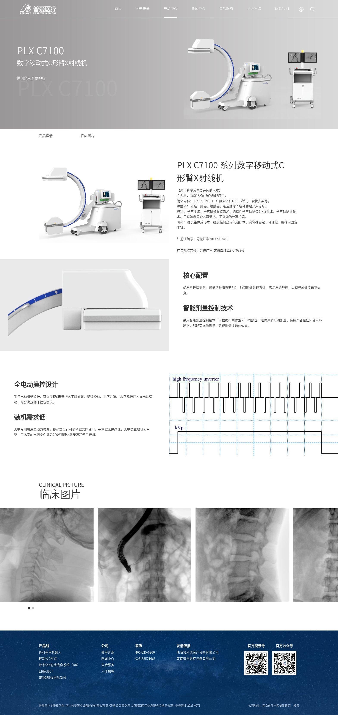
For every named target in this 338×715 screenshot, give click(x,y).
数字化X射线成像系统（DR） (59, 664)
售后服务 (226, 8)
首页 (118, 8)
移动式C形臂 (48, 658)
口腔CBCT (46, 671)
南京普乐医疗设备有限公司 (196, 658)
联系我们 (282, 8)
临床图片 (87, 136)
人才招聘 (254, 8)
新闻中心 (198, 8)
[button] (29, 608)
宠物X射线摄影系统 (52, 677)
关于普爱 (142, 8)
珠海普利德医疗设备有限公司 (198, 652)
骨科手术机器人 (50, 652)
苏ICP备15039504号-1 (119, 705)
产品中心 (170, 8)
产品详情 (46, 136)
